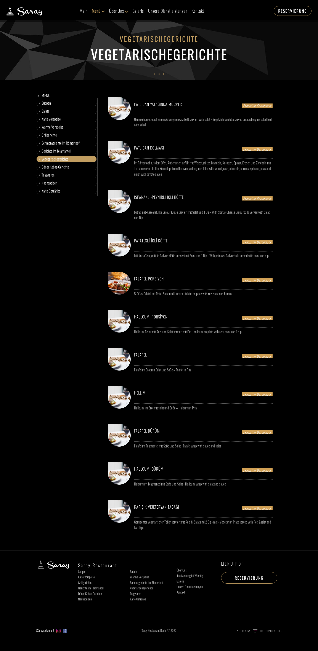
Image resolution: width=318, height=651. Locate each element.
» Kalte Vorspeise (50, 119)
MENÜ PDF (232, 563)
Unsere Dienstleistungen (167, 11)
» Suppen (45, 103)
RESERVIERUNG (292, 11)
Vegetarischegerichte (141, 588)
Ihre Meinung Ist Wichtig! (190, 575)
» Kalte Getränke (49, 191)
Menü (98, 11)
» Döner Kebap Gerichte (54, 167)
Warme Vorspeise (139, 577)
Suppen (82, 571)
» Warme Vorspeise (51, 127)
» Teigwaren (47, 175)
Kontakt (198, 11)
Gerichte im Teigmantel (91, 588)
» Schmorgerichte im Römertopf (59, 143)
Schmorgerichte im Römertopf (146, 582)
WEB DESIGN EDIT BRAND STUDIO (259, 631)
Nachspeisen (85, 599)
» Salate (44, 111)
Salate (133, 571)
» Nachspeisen (48, 183)
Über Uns (118, 11)
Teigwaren (135, 593)
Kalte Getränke (138, 599)
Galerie (138, 11)
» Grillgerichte (48, 135)
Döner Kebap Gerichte (90, 593)
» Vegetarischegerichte (53, 159)
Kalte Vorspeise (86, 577)
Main (83, 11)
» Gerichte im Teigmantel (55, 151)
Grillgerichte (85, 582)
